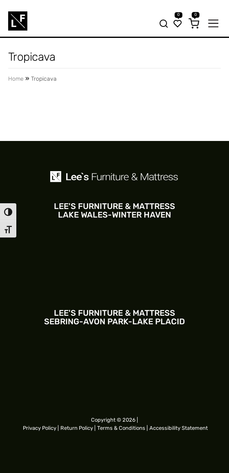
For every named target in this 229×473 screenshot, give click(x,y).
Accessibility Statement (178, 428)
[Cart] (194, 24)
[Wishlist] (177, 24)
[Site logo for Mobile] (17, 21)
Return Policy (76, 428)
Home (16, 78)
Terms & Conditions (121, 428)
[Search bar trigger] (161, 24)
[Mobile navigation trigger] (213, 24)
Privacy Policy (39, 428)
